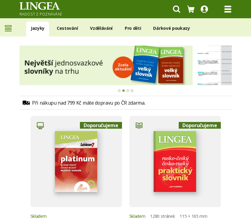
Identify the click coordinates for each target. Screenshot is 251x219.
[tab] (119, 90)
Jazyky (38, 28)
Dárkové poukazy (171, 28)
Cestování (67, 28)
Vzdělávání (101, 28)
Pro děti (133, 28)
